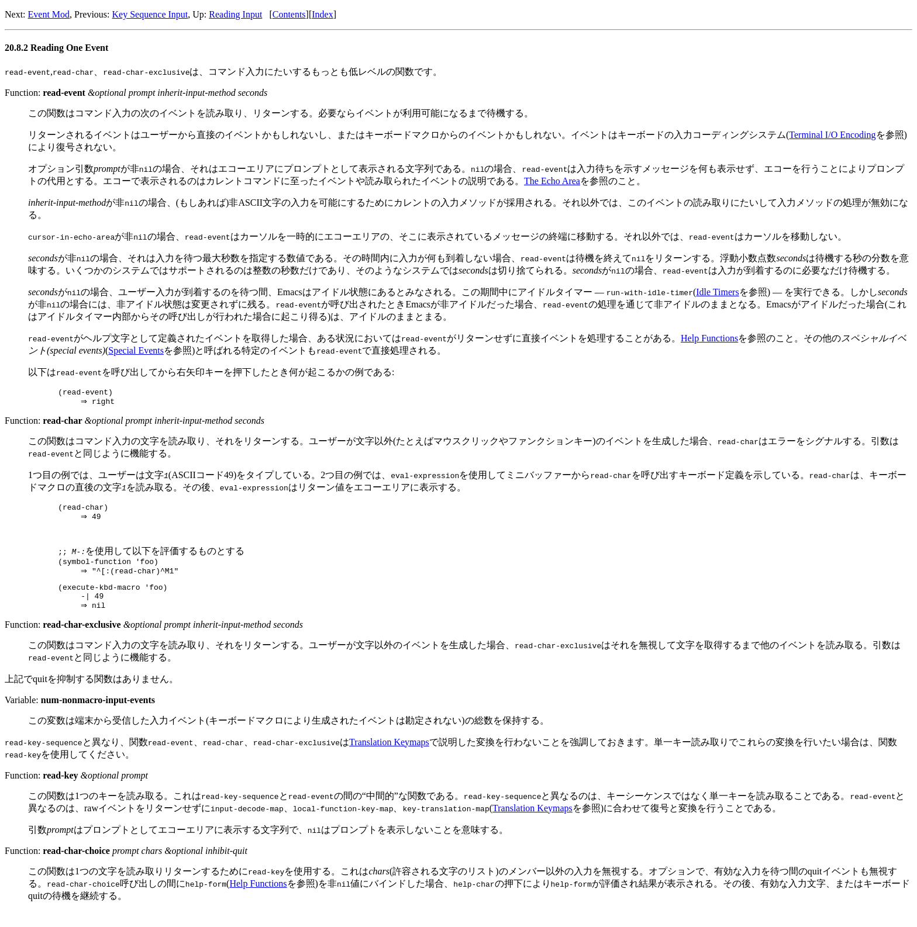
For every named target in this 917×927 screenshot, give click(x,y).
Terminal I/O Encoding (832, 135)
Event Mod (49, 14)
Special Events (136, 350)
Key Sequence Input (150, 14)
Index (322, 14)
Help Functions (709, 338)
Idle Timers (717, 292)
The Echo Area (552, 181)
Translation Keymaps (389, 757)
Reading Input (235, 14)
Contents (289, 14)
